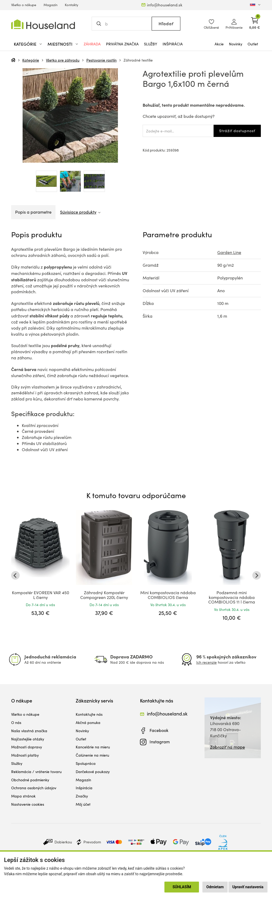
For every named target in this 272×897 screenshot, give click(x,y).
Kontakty (71, 4)
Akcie (219, 43)
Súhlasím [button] (181, 887)
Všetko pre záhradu (62, 60)
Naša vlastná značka (29, 730)
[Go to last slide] (15, 575)
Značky (82, 796)
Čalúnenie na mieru (92, 755)
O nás (16, 722)
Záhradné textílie (138, 60)
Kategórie (30, 60)
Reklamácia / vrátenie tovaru (36, 771)
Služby (150, 43)
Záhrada (92, 43)
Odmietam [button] (215, 887)
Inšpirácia (173, 43)
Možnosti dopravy (26, 746)
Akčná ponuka (88, 722)
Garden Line (229, 252)
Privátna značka (122, 43)
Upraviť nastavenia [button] (248, 887)
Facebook (159, 730)
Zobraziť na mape (227, 747)
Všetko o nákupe (23, 4)
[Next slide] (256, 575)
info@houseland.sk (164, 4)
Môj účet (83, 804)
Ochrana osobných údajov (33, 787)
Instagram (160, 741)
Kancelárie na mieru (93, 746)
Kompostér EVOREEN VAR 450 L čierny (40, 595)
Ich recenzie (206, 662)
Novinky (235, 43)
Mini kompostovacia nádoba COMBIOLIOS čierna (168, 595)
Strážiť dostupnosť (237, 130)
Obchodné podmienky (30, 779)
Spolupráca (86, 763)
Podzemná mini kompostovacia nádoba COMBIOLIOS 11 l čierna (231, 597)
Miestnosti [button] (60, 44)
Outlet (253, 43)
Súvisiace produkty (78, 212)
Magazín (50, 4)
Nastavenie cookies (27, 804)
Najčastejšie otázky (27, 738)
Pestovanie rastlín (101, 60)
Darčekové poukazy (93, 771)
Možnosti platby (25, 755)
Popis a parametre (33, 212)
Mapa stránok (23, 796)
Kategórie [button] (25, 44)
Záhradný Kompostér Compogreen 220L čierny (104, 595)
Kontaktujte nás (89, 714)
